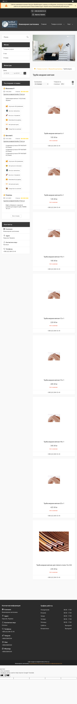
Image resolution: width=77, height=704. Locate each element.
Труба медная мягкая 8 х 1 (54, 195)
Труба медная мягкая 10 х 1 (54, 257)
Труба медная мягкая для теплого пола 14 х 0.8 (54, 565)
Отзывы (5, 58)
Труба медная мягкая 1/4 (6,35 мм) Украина (16, 99)
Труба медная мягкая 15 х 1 (54, 380)
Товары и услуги (56, 24)
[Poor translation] (7, 675)
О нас (5, 53)
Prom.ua (47, 661)
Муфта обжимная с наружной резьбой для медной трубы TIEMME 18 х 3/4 (16, 206)
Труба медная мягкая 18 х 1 (54, 442)
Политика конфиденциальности (53, 663)
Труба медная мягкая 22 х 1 (54, 503)
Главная (43, 24)
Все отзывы (16, 216)
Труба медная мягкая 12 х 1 (54, 318)
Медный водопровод (55, 69)
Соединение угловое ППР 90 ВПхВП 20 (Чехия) (16, 150)
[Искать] (27, 37)
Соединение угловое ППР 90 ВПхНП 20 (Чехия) (16, 146)
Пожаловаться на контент (36, 663)
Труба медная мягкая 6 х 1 (54, 133)
